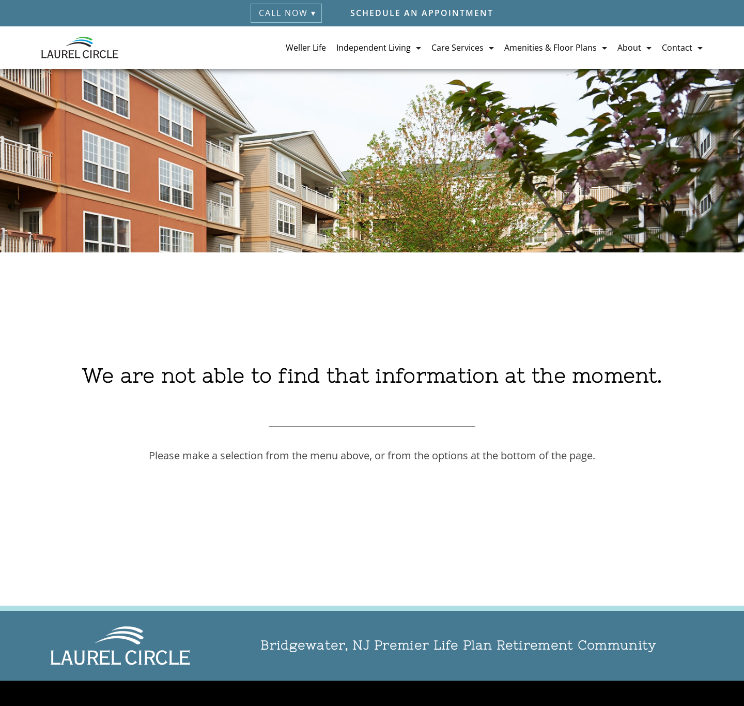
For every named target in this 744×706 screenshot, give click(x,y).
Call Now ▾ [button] (287, 13)
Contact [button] (677, 47)
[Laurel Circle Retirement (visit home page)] (79, 47)
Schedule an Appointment (421, 13)
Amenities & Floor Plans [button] (550, 47)
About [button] (629, 47)
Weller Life (306, 47)
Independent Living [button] (373, 47)
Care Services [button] (457, 47)
